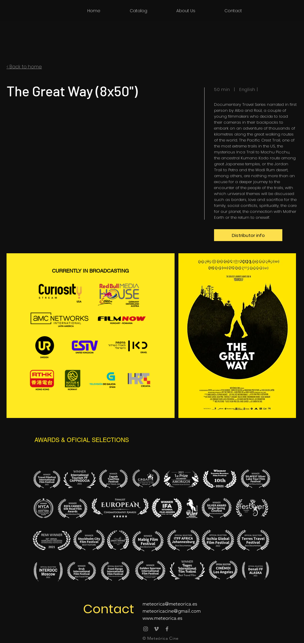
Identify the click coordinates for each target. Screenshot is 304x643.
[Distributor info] (248, 235)
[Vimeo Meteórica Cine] (156, 629)
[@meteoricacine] (145, 629)
